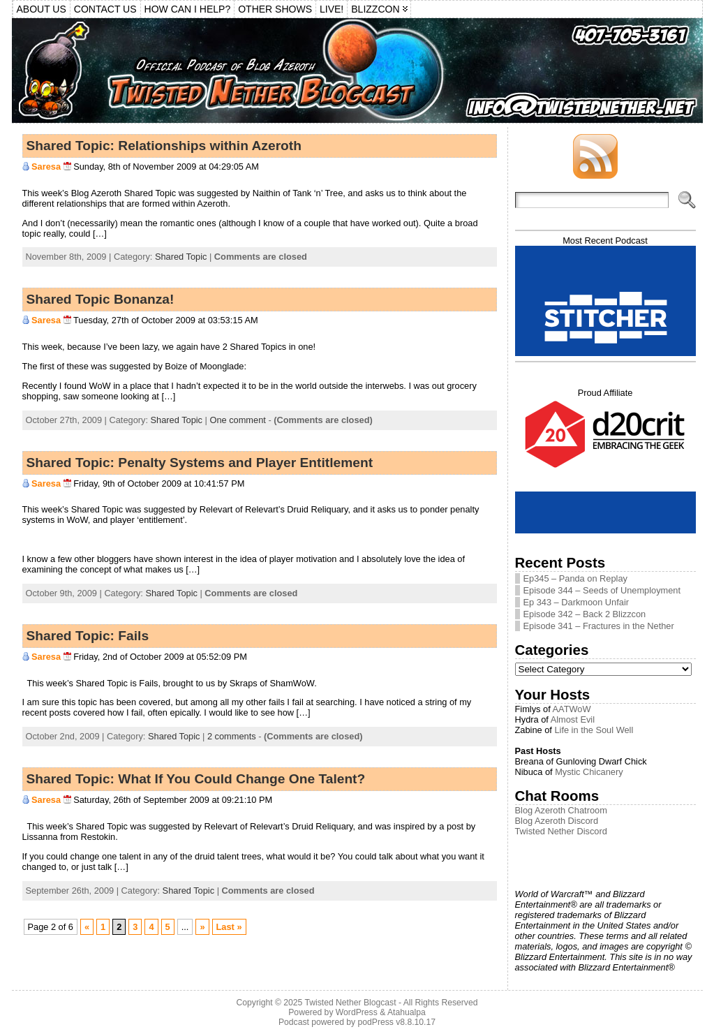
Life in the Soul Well (593, 730)
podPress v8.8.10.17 (397, 1022)
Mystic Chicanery (589, 772)
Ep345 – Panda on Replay (575, 578)
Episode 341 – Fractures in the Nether (598, 626)
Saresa (46, 166)
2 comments (231, 736)
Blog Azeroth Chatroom (561, 810)
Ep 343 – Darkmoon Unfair (576, 602)
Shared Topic (181, 256)
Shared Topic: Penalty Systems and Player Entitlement (200, 462)
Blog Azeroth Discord (557, 820)
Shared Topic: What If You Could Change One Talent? (196, 778)
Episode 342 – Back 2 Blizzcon (584, 614)
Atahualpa (406, 1012)
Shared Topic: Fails (88, 635)
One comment (237, 420)
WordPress (357, 1012)
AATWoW (572, 709)
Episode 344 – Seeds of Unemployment (602, 590)
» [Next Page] (202, 927)
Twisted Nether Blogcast (350, 1002)
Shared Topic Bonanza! (100, 299)
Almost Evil (573, 719)
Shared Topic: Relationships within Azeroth (164, 145)
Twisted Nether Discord (561, 831)
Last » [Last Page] (229, 927)
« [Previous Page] (86, 927)
